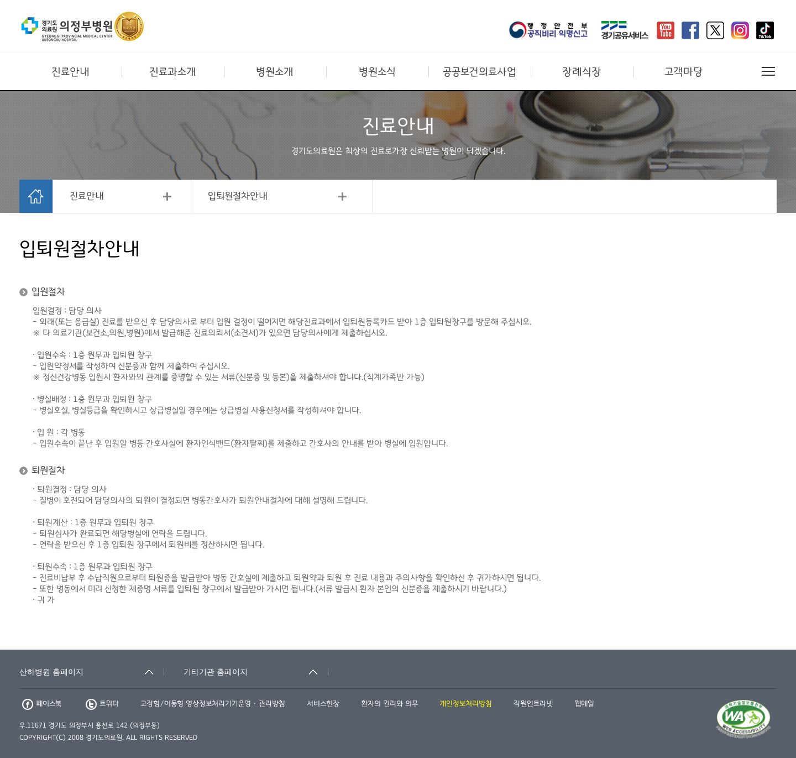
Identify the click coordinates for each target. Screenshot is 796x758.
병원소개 (275, 71)
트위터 (102, 704)
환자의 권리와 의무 (389, 704)
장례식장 (581, 71)
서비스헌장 (323, 704)
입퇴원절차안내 (238, 196)
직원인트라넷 (533, 704)
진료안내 (70, 71)
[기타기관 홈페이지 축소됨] (256, 671)
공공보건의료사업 (479, 71)
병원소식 (377, 71)
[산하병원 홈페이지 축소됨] (91, 671)
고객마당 (683, 71)
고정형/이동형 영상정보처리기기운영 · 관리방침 (212, 704)
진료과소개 (172, 71)
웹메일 (584, 704)
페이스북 (41, 704)
